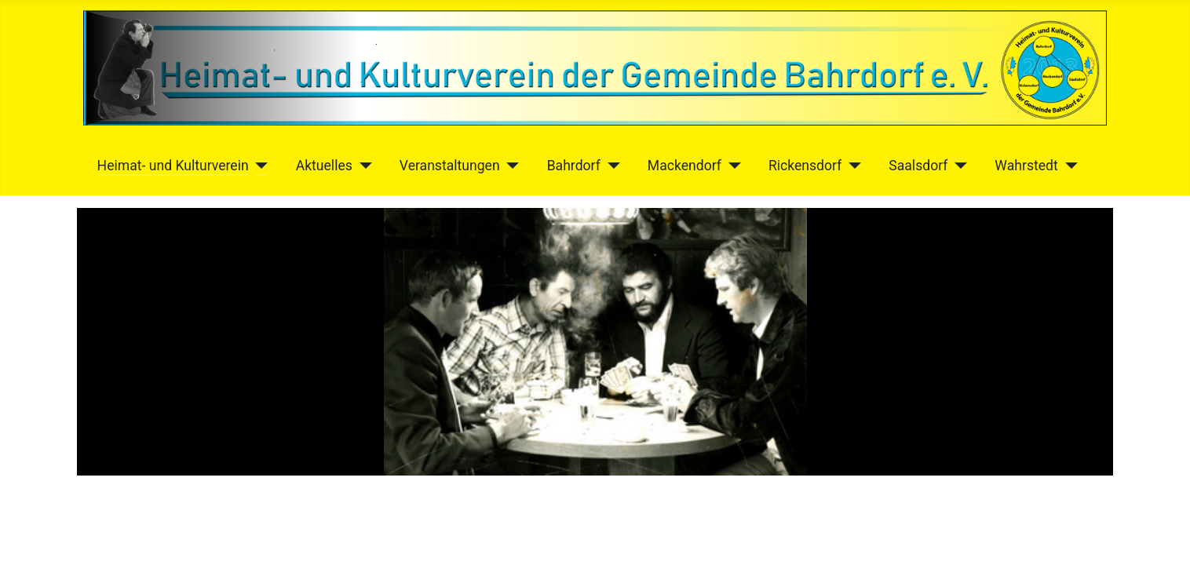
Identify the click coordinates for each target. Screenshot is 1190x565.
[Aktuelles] (362, 165)
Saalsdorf (918, 165)
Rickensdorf (804, 165)
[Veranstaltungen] (510, 165)
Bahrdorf (573, 165)
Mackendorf (684, 165)
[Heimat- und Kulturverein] (258, 165)
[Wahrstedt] (1068, 165)
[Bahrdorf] (610, 165)
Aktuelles (324, 165)
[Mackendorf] (731, 165)
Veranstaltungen (450, 165)
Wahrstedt (1026, 165)
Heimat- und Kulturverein (173, 165)
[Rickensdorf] (851, 165)
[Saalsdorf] (957, 165)
